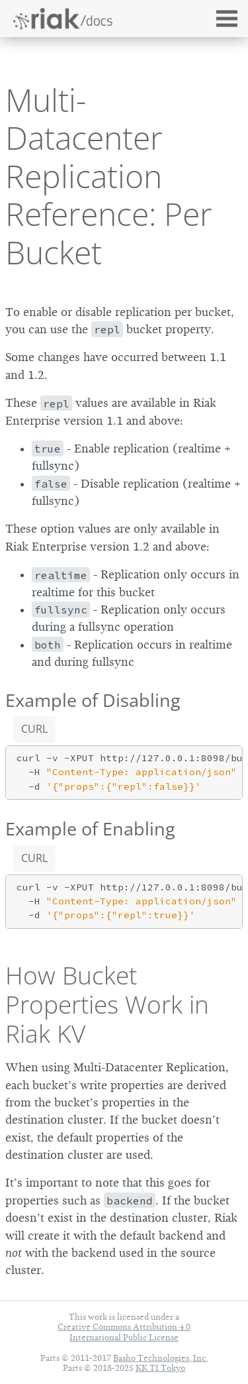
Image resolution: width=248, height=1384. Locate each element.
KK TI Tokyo (160, 1368)
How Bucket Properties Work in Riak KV (107, 1004)
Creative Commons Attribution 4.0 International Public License (124, 1332)
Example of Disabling (93, 700)
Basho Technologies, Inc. (160, 1358)
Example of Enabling (90, 828)
